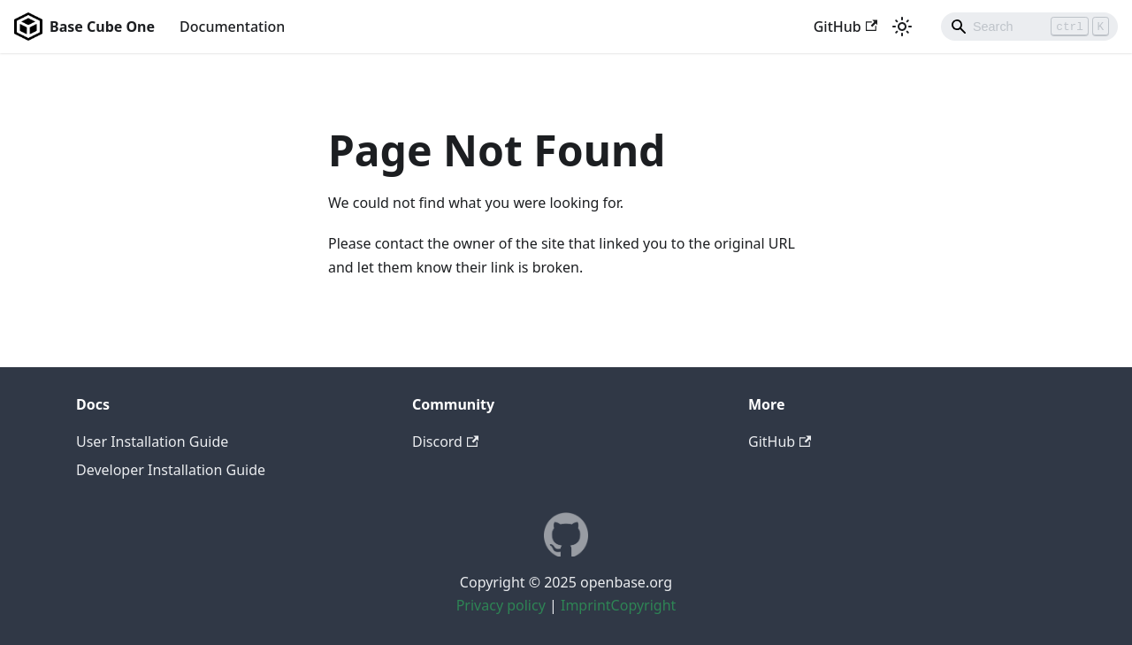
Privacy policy (501, 605)
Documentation (232, 26)
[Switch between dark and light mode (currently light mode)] (902, 26)
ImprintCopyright (618, 605)
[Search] (1029, 26)
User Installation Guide (152, 441)
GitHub (845, 26)
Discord (445, 441)
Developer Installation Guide (170, 470)
